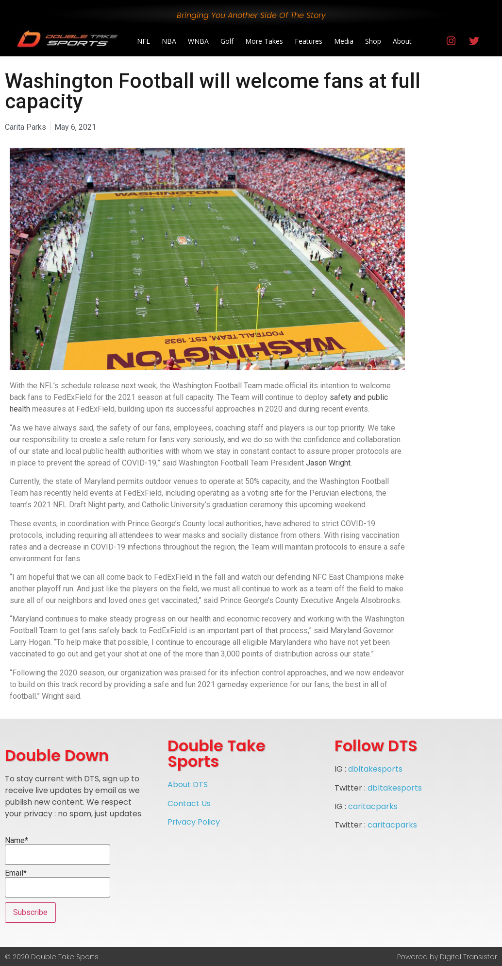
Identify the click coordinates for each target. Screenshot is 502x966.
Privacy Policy (193, 822)
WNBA (198, 41)
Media (343, 41)
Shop (373, 41)
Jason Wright (328, 462)
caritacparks (373, 806)
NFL (143, 41)
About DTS (187, 784)
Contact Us (189, 803)
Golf (227, 41)
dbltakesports (375, 769)
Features (308, 41)
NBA (169, 41)
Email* (57, 883)
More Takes (264, 41)
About (402, 41)
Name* (57, 851)
